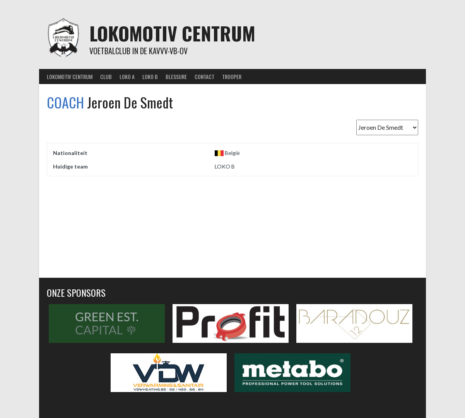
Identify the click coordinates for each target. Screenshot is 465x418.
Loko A (127, 76)
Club (106, 76)
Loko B (150, 76)
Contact (204, 76)
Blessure (176, 76)
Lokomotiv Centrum (172, 33)
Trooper (231, 76)
